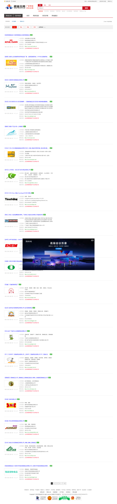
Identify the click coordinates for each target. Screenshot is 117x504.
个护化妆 (63, 489)
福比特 (63, 11)
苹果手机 (58, 11)
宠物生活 (22, 21)
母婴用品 (74, 489)
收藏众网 (8, 1)
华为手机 (46, 11)
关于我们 (62, 492)
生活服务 (14, 21)
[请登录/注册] (103, 1)
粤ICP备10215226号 (67, 494)
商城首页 (26, 489)
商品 (21, 27)
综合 (14, 27)
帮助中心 (110, 1)
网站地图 (75, 492)
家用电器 (32, 489)
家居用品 (68, 489)
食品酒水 (84, 489)
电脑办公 (42, 489)
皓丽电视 (40, 11)
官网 (34, 27)
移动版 (14, 1)
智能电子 (48, 489)
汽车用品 (53, 489)
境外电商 (18, 15)
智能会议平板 (83, 11)
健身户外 (79, 489)
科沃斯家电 (69, 11)
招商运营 (42, 492)
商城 (28, 27)
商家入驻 (49, 492)
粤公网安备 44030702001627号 (80, 494)
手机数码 (37, 489)
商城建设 (54, 15)
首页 (28, 15)
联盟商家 (55, 492)
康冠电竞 (52, 11)
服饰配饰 (58, 489)
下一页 (63, 483)
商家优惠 (36, 15)
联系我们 (68, 492)
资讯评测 (45, 15)
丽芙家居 (76, 11)
